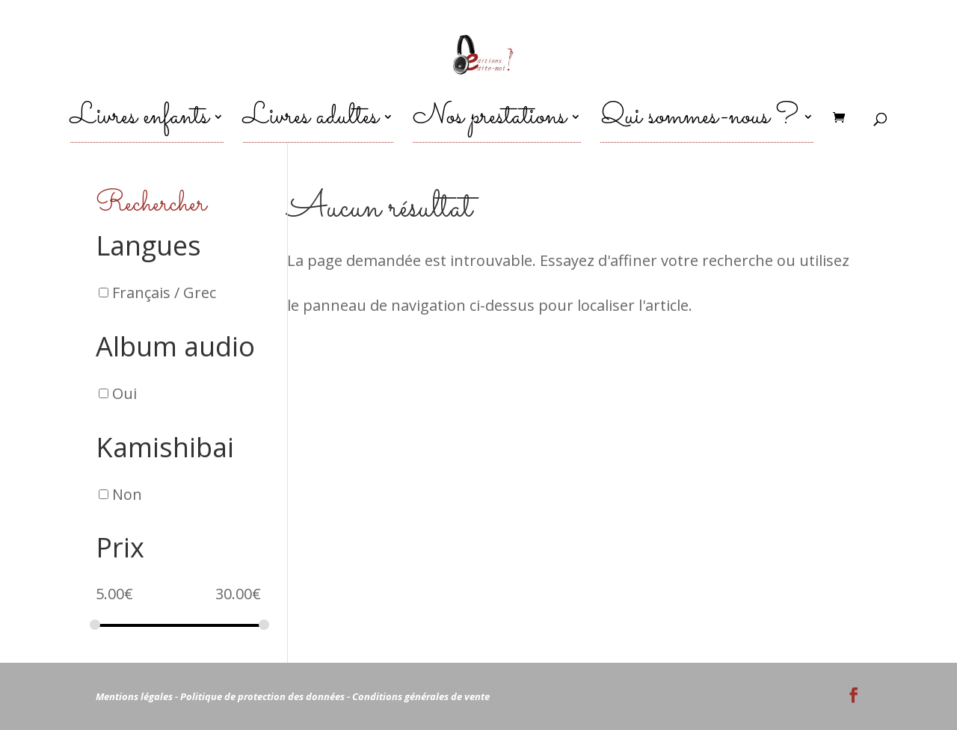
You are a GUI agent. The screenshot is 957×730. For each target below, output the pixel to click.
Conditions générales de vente (421, 696)
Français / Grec (164, 292)
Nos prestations (489, 124)
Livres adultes (310, 124)
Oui (124, 393)
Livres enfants (139, 124)
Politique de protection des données (262, 696)
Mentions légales (134, 696)
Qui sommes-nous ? (699, 124)
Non (127, 493)
